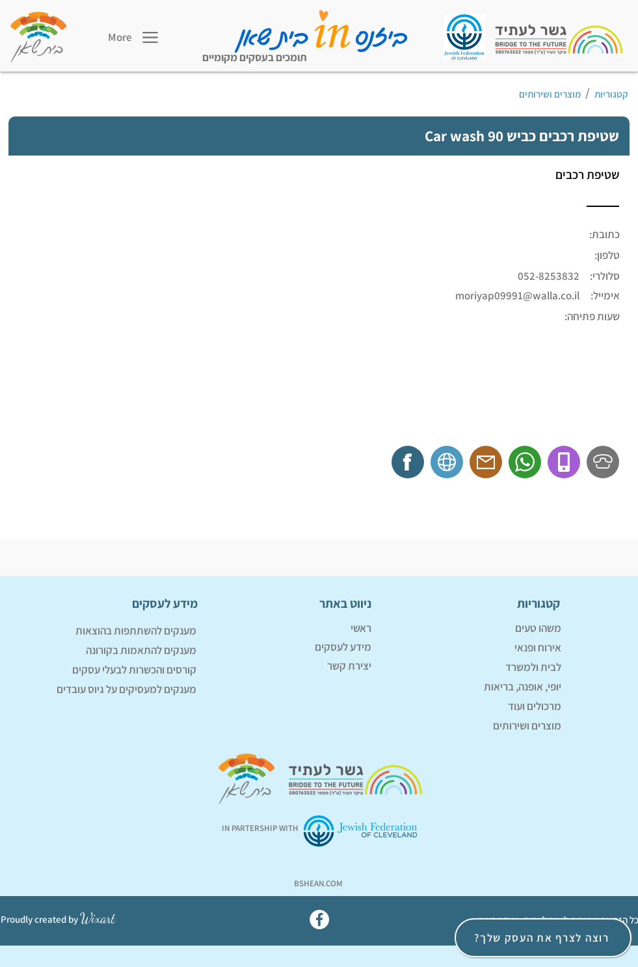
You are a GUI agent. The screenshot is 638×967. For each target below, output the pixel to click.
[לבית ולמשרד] (478, 667)
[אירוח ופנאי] (478, 648)
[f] (409, 461)
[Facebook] (319, 919)
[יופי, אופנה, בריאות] (478, 687)
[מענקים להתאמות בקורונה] (113, 650)
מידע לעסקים (343, 647)
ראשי (361, 628)
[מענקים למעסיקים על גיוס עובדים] (113, 689)
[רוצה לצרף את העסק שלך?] (543, 937)
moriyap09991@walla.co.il (517, 295)
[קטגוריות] (612, 94)
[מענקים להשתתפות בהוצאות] (113, 631)
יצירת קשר (349, 666)
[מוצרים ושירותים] (363, 94)
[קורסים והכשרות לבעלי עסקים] (113, 670)
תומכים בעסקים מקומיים (254, 57)
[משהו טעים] (478, 628)
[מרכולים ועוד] (478, 706)
